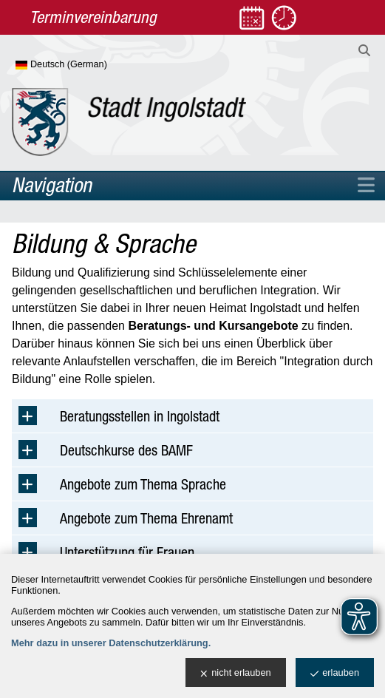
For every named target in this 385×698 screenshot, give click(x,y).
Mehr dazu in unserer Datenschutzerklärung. (111, 642)
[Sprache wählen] (85, 65)
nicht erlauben (235, 673)
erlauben (334, 673)
